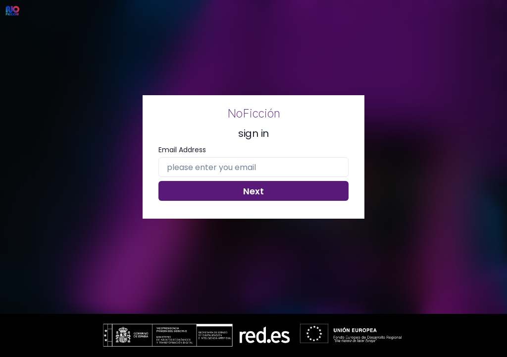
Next (253, 191)
